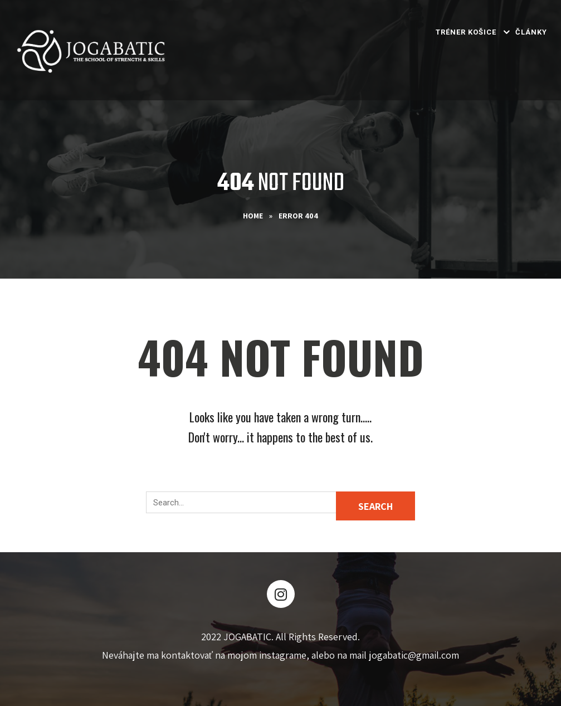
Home (253, 216)
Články (531, 32)
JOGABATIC (247, 636)
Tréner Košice (466, 32)
